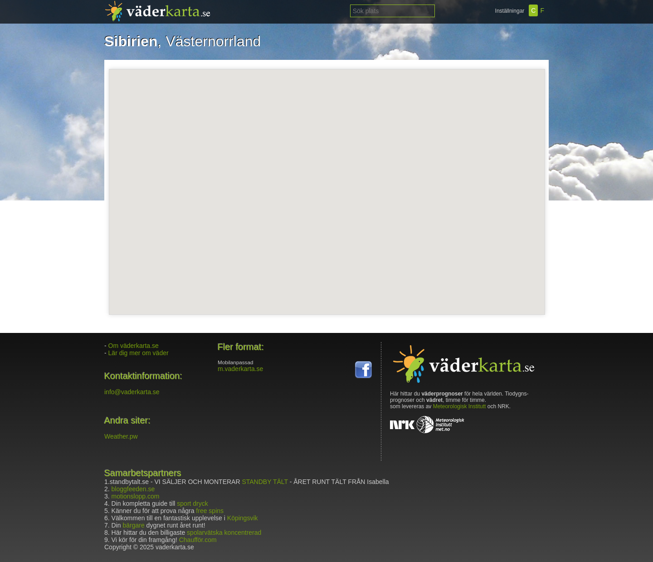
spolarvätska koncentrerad (224, 532)
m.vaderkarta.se (240, 368)
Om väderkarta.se (133, 345)
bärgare (133, 525)
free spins (210, 510)
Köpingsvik (242, 518)
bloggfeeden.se (133, 489)
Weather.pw (121, 436)
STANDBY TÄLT (265, 481)
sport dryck (192, 503)
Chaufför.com (198, 539)
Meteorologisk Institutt (459, 406)
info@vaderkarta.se (132, 392)
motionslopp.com (136, 496)
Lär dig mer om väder (138, 353)
